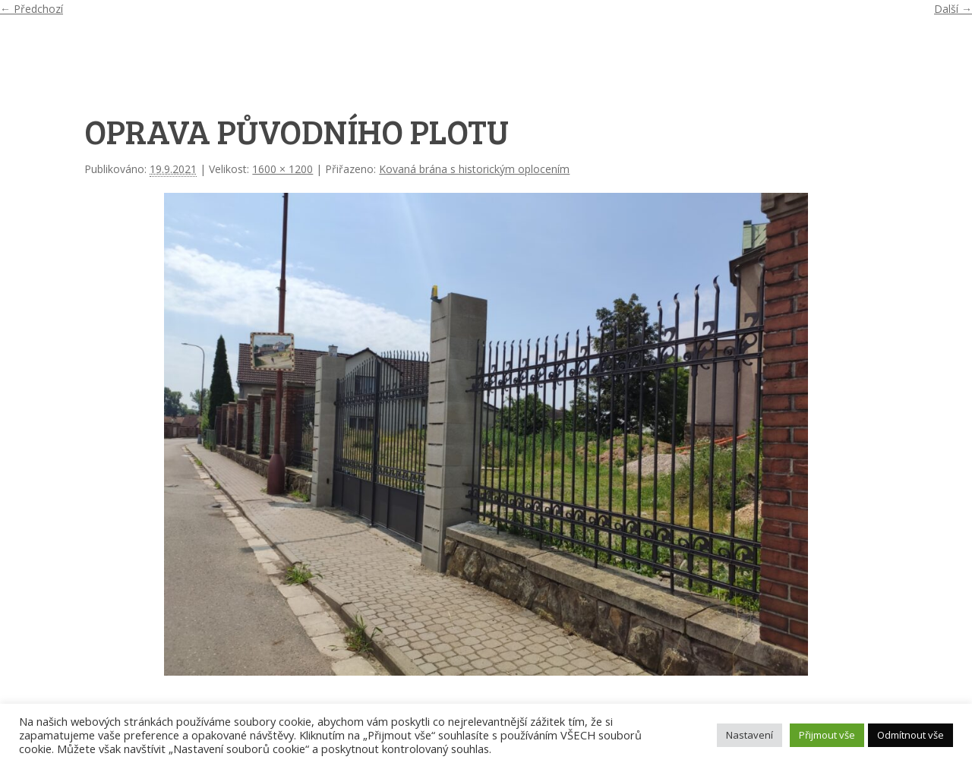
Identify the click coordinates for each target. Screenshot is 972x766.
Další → (953, 9)
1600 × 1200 (282, 169)
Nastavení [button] (749, 735)
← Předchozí (31, 9)
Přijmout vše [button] (827, 735)
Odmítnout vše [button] (910, 735)
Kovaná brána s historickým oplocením (474, 169)
